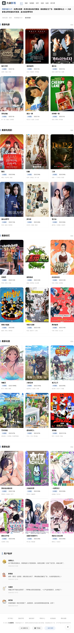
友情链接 (53, 618)
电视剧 (32, 3)
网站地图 (63, 618)
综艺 (37, 3)
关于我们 (10, 618)
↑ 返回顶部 (50, 628)
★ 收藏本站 (24, 628)
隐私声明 (21, 618)
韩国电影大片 (18, 17)
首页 (21, 3)
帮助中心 (42, 618)
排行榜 (52, 3)
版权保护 (31, 618)
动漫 (42, 3)
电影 (26, 3)
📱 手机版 (37, 628)
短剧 (47, 3)
